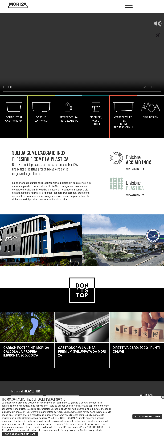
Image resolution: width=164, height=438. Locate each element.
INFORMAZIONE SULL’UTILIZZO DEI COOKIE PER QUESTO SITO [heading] (33, 399)
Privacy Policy (68, 430)
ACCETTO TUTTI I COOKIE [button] (147, 416)
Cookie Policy (87, 430)
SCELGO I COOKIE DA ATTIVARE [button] (20, 434)
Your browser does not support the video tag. (82, 54)
